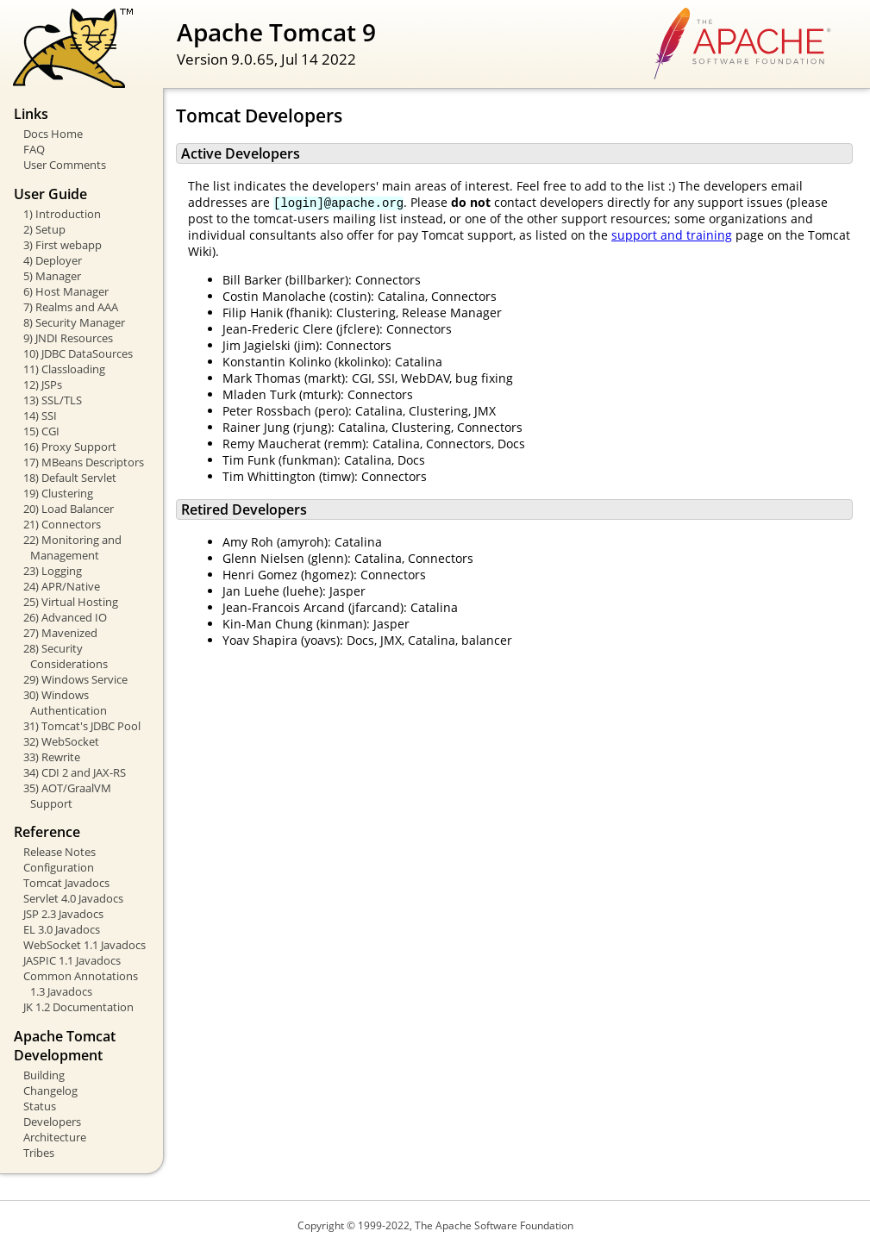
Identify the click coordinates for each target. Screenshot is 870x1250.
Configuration (58, 867)
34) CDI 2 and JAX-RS (74, 772)
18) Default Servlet (69, 477)
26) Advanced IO (65, 617)
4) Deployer (52, 260)
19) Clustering (58, 493)
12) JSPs (42, 384)
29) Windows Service (75, 679)
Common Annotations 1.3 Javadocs (80, 983)
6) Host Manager (66, 291)
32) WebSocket (61, 741)
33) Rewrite (51, 757)
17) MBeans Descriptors (83, 462)
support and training (671, 235)
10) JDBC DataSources (78, 353)
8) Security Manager (74, 322)
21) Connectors (62, 524)
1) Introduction (62, 214)
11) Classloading (64, 369)
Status (39, 1106)
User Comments (64, 164)
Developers (52, 1121)
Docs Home (53, 133)
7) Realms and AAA (70, 307)
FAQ (34, 149)
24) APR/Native (61, 586)
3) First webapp (62, 245)
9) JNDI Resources (68, 338)
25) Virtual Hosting (70, 601)
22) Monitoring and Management (72, 547)
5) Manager (52, 276)
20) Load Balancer (68, 508)
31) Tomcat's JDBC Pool (82, 726)
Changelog (50, 1090)
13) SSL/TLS (52, 400)
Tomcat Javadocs (66, 883)
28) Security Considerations (65, 656)
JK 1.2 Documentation (78, 1007)
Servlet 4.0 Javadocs (73, 898)
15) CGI (41, 431)
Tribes (38, 1152)
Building (44, 1075)
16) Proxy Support (69, 446)
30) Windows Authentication (65, 702)
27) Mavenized (60, 633)
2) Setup (44, 229)
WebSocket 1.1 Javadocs (84, 945)
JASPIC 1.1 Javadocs (72, 960)
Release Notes (59, 851)
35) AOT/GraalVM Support (67, 795)
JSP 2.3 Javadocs (63, 914)
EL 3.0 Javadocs (61, 929)
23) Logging (52, 570)
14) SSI (40, 415)
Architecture (54, 1137)
